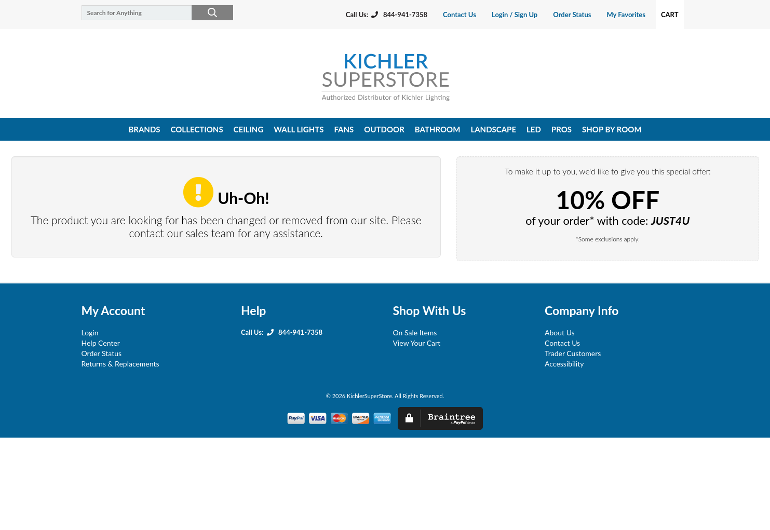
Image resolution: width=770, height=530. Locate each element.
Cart (670, 14)
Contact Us (459, 14)
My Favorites (625, 14)
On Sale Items (415, 332)
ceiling (249, 129)
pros (561, 129)
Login (90, 332)
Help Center (101, 342)
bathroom (438, 129)
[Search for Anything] (153, 12)
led (533, 129)
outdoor (384, 129)
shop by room (612, 129)
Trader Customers (573, 353)
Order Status (572, 14)
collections (197, 129)
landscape (493, 129)
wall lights (298, 129)
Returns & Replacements (120, 363)
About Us (560, 332)
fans (344, 129)
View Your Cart (417, 342)
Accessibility (564, 363)
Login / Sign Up (514, 14)
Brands (144, 129)
